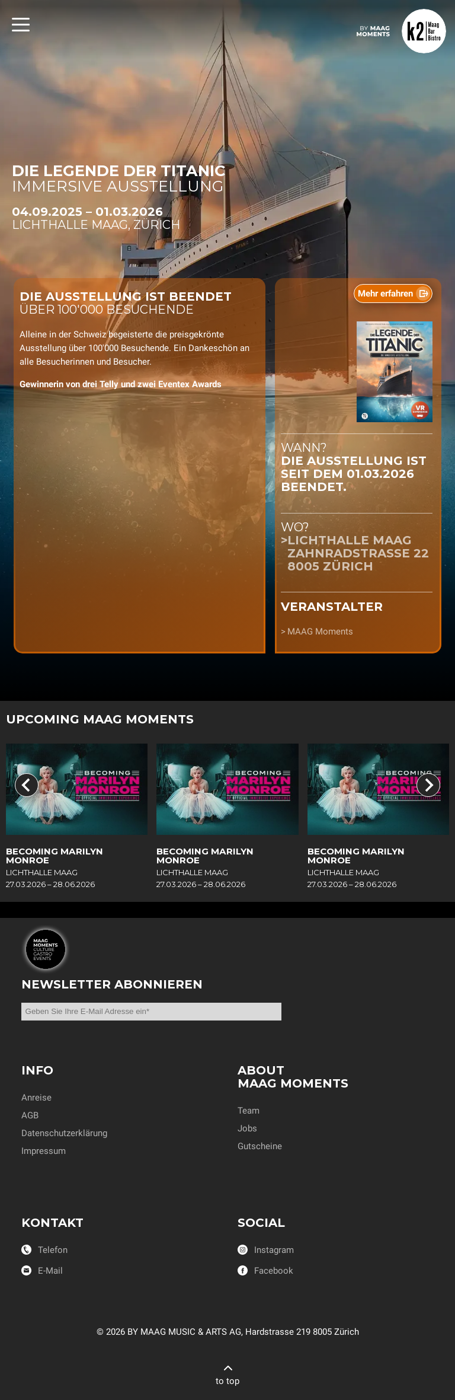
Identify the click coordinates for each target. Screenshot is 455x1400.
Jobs (247, 1128)
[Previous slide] (27, 785)
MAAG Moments (320, 631)
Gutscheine (260, 1146)
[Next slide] (428, 785)
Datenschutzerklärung (64, 1133)
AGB (30, 1115)
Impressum (43, 1151)
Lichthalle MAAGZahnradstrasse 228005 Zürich (358, 553)
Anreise (36, 1097)
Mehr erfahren (385, 293)
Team (248, 1110)
